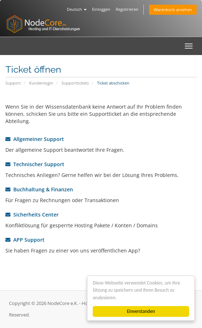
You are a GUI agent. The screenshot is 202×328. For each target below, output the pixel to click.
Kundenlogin (41, 83)
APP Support (25, 239)
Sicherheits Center (32, 214)
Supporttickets (75, 83)
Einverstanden (141, 311)
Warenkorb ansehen (173, 9)
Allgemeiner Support (34, 139)
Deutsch (77, 9)
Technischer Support (34, 164)
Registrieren (127, 9)
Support (13, 83)
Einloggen (101, 9)
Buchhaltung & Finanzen (39, 189)
